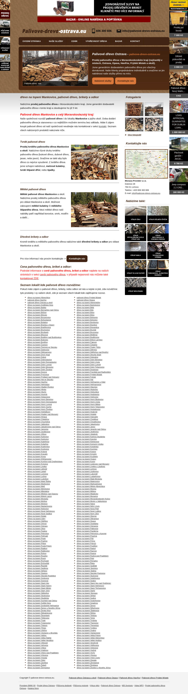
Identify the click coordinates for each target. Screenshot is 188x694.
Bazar (118, 41)
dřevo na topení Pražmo (37, 541)
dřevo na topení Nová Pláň (88, 509)
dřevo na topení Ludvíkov (38, 479)
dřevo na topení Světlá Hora (39, 603)
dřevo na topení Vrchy (86, 653)
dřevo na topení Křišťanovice (39, 459)
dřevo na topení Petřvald (38, 536)
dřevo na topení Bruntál (86, 330)
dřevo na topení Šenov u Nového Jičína (44, 608)
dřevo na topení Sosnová (38, 581)
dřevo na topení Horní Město (88, 404)
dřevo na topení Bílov (85, 312)
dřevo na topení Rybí (85, 558)
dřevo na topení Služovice (87, 576)
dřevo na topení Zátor (36, 660)
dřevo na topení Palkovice (87, 529)
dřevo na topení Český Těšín (89, 347)
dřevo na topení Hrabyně (87, 412)
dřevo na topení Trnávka (87, 620)
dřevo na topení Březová (38, 335)
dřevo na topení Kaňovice (38, 437)
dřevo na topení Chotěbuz (87, 419)
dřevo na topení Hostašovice (88, 409)
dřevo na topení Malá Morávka (89, 479)
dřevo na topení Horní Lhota (88, 402)
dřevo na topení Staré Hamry (39, 586)
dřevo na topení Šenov (86, 606)
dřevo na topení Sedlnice (38, 568)
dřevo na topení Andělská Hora (40, 305)
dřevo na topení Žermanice (39, 668)
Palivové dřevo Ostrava (110, 686)
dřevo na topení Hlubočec (87, 389)
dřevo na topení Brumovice (39, 330)
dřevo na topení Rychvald (38, 561)
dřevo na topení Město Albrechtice (91, 486)
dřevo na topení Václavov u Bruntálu (42, 633)
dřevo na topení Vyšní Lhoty (88, 658)
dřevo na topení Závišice (38, 663)
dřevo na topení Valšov (37, 635)
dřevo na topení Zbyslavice (88, 663)
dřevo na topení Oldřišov (38, 521)
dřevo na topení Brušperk (38, 332)
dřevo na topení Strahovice (39, 596)
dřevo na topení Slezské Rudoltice (42, 576)
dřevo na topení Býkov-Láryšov (89, 340)
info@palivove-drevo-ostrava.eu (143, 30)
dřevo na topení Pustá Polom (40, 546)
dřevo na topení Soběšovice (88, 578)
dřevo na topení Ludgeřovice (88, 476)
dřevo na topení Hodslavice (88, 394)
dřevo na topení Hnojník (37, 394)
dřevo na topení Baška (37, 307)
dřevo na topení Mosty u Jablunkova (92, 501)
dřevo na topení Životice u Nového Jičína (93, 668)
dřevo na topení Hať (85, 380)
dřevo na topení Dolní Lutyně (89, 365)
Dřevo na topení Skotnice (87, 568)
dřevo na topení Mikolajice (38, 491)
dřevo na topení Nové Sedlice (40, 514)
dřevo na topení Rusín (37, 558)
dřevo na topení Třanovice (87, 623)
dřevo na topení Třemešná (88, 625)
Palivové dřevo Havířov (129, 678)
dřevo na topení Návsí (86, 504)
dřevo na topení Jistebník (87, 434)
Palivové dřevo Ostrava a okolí (82, 678)
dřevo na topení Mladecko (87, 494)
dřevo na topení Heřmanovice (89, 384)
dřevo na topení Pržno (86, 541)
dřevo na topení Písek (37, 539)
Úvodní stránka (32, 41)
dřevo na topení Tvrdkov (87, 628)
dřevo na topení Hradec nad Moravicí (43, 414)
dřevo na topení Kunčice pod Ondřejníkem (45, 461)
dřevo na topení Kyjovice (38, 464)
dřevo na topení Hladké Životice (41, 387)
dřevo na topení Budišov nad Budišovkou (44, 337)
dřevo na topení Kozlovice (38, 449)
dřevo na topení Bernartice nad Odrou (43, 310)
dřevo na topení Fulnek (86, 377)
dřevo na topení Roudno (38, 556)
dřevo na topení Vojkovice (87, 648)
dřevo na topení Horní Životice (40, 409)
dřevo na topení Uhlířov (37, 630)
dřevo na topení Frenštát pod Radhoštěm (94, 372)
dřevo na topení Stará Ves (38, 583)
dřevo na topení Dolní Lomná (40, 365)
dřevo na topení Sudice (86, 598)
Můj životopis (127, 686)
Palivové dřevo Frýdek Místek (155, 678)
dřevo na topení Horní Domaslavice (42, 402)
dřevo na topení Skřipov (37, 571)
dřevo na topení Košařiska (87, 447)
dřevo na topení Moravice (87, 496)
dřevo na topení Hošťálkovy (39, 412)
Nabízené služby (102, 81)
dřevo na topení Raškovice (39, 551)
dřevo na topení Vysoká (37, 658)
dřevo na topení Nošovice (38, 509)
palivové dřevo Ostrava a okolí (40, 303)
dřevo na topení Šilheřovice (88, 608)
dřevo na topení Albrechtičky (88, 303)
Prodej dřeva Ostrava (46, 686)
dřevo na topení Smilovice (38, 578)
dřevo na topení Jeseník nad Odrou (91, 429)
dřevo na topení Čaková (86, 342)
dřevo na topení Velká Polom (89, 635)
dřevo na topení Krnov (37, 457)
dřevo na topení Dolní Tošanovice (90, 367)
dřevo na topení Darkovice (38, 350)
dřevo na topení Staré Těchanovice (91, 588)
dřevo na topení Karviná (86, 439)
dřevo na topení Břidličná (87, 335)
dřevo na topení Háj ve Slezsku (40, 380)
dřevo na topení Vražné (86, 650)
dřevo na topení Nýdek (37, 516)
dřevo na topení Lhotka (37, 466)
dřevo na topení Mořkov (37, 501)
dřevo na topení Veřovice (38, 645)
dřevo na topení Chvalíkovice (89, 422)
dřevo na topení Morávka (38, 499)
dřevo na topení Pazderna (87, 531)
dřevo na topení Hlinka (37, 389)
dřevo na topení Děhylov (87, 350)
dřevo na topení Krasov (86, 452)
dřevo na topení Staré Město (39, 588)
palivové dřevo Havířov (37, 300)
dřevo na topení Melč (36, 486)
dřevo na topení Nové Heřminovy (41, 511)
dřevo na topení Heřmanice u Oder (91, 382)
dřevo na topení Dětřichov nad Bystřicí (92, 352)
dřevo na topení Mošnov (38, 504)
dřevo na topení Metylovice (39, 489)
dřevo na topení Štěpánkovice (40, 613)
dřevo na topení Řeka (86, 563)
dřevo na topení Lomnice (38, 474)
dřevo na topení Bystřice (38, 342)
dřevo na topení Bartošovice (88, 305)
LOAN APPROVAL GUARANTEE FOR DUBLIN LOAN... (178, 121)
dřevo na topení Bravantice (88, 327)
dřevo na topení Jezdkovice (39, 432)
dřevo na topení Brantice (87, 325)
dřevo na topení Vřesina (86, 655)
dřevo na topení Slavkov (38, 573)
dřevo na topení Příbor (37, 543)
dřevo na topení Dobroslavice (40, 360)
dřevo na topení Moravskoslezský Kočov (93, 499)
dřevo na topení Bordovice (88, 322)
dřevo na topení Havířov (37, 382)
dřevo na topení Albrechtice (39, 298)
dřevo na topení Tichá (86, 618)
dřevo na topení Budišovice (88, 337)
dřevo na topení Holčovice (87, 397)
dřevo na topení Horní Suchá (39, 407)
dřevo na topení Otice (36, 529)
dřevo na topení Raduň (86, 548)
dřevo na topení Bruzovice (87, 332)
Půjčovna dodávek (64, 686)
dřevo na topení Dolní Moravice (40, 367)
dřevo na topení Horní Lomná (40, 404)
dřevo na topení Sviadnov (87, 603)
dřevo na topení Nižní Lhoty (88, 506)
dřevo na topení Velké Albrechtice (90, 638)
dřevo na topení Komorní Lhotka (90, 444)
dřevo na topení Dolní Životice (40, 370)
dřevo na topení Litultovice (88, 471)
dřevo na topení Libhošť (37, 469)
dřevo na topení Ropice (86, 553)
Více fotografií (134, 135)
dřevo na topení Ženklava (87, 665)
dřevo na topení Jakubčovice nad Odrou (44, 427)
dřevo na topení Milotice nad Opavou (43, 494)
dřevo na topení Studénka (38, 598)
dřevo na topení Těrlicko (87, 616)
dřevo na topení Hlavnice (87, 387)
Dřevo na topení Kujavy (86, 459)
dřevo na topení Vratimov (38, 650)
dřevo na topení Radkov (37, 548)
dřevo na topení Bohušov (87, 320)
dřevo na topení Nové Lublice (89, 511)
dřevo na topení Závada (86, 660)
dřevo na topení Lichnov (87, 469)
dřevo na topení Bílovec (37, 315)
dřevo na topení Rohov (37, 553)
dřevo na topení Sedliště (87, 566)
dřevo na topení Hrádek (86, 414)
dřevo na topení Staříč (86, 591)
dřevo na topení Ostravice (87, 526)
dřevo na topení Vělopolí (38, 643)
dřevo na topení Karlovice (38, 439)
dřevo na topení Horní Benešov (40, 399)
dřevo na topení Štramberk (39, 616)
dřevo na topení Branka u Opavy (41, 325)
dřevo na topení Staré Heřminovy (90, 586)
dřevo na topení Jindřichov (88, 432)
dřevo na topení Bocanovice (39, 317)
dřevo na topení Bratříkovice (39, 327)
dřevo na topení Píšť (85, 539)
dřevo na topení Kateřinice (38, 442)
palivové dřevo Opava (86, 300)
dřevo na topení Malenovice (88, 481)
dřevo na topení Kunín (86, 461)
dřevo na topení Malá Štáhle (39, 481)
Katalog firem (33, 688)
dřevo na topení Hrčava (37, 417)
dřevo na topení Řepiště (37, 566)
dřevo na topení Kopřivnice (39, 447)
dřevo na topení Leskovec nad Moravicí (93, 464)
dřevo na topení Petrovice (38, 534)
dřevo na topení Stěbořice (38, 593)
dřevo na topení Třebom (37, 625)
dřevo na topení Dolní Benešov (89, 360)
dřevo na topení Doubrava (87, 370)
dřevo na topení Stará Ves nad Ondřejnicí (94, 583)
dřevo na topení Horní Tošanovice (91, 407)
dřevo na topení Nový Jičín (88, 514)
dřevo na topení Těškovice (38, 618)
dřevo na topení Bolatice (38, 322)
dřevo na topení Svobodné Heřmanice (43, 606)
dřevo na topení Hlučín (37, 392)
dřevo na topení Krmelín (87, 454)
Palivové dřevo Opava (108, 678)
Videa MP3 (138, 686)
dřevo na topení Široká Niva (39, 611)
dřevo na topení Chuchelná (39, 422)
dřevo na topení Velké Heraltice (40, 640)
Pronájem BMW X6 (27, 686)
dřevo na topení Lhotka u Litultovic (91, 466)
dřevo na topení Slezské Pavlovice (91, 573)
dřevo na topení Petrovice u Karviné (91, 534)
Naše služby (56, 41)
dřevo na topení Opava (86, 521)
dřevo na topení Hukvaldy (87, 417)
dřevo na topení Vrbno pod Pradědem (43, 653)
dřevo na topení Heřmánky (38, 384)
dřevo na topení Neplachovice (40, 506)
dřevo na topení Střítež (86, 596)
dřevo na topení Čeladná (87, 345)
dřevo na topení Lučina (37, 476)
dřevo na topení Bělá (85, 307)
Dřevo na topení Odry (36, 519)
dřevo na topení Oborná (86, 516)
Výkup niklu (94, 686)
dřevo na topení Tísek (37, 620)
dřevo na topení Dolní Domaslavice (42, 362)
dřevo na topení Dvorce (37, 372)
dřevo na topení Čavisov (38, 345)
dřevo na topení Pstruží (86, 543)
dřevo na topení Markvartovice (89, 484)
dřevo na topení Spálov (86, 581)
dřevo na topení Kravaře (38, 454)
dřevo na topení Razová (86, 551)
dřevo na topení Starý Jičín (39, 591)
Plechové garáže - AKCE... (178, 155)
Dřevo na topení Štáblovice (88, 611)
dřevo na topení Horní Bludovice (90, 399)
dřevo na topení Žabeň (37, 665)
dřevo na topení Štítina (86, 613)
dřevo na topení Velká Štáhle (39, 638)
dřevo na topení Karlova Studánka (91, 437)
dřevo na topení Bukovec (38, 340)
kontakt (102, 126)
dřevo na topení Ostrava (38, 526)
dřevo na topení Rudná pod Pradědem (92, 556)
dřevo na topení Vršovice (38, 655)
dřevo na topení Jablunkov (38, 424)
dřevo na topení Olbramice (88, 519)
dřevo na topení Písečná (87, 536)
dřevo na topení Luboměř (87, 474)
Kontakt (135, 41)
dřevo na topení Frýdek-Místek (89, 375)
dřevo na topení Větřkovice (88, 645)
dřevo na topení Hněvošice (88, 392)
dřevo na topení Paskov (37, 531)
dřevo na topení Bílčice (37, 312)
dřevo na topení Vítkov (37, 648)
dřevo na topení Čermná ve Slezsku (42, 347)
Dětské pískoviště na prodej (178, 59)
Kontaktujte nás (125, 81)
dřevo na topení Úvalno (86, 630)
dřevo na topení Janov (86, 427)
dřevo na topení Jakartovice (88, 424)
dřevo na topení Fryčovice (38, 375)
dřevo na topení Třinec (37, 628)
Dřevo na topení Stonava (87, 593)
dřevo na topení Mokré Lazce (40, 496)
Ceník (74, 41)
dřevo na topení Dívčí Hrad (39, 355)
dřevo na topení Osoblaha (87, 524)
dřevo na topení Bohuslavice (39, 320)
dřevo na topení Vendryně (87, 643)
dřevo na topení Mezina (86, 489)
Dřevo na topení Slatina (86, 571)
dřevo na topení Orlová (37, 524)
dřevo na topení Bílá (85, 310)
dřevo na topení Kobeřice (38, 444)
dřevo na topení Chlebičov (38, 419)
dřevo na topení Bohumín (87, 317)
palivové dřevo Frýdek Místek (89, 298)
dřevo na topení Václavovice (88, 633)
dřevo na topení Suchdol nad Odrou (42, 601)
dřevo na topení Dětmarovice (39, 352)
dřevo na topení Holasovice (39, 397)
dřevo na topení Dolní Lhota (88, 362)
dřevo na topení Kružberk (87, 457)
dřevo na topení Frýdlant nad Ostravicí (43, 377)
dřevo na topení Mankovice (39, 484)
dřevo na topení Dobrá (37, 357)
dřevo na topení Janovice (38, 429)
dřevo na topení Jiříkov (37, 434)
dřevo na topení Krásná (37, 452)
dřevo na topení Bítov (85, 315)
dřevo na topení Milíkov (86, 491)
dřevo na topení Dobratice (87, 357)
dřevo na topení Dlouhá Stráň (89, 355)
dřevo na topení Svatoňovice (88, 601)
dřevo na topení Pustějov (87, 546)
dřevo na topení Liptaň (37, 471)
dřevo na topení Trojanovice (39, 623)
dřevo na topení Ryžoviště (38, 563)
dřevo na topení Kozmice (87, 449)
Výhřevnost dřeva (96, 41)
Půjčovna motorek (80, 686)
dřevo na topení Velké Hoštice (89, 640)
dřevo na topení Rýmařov (87, 561)
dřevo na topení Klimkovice (88, 442)
